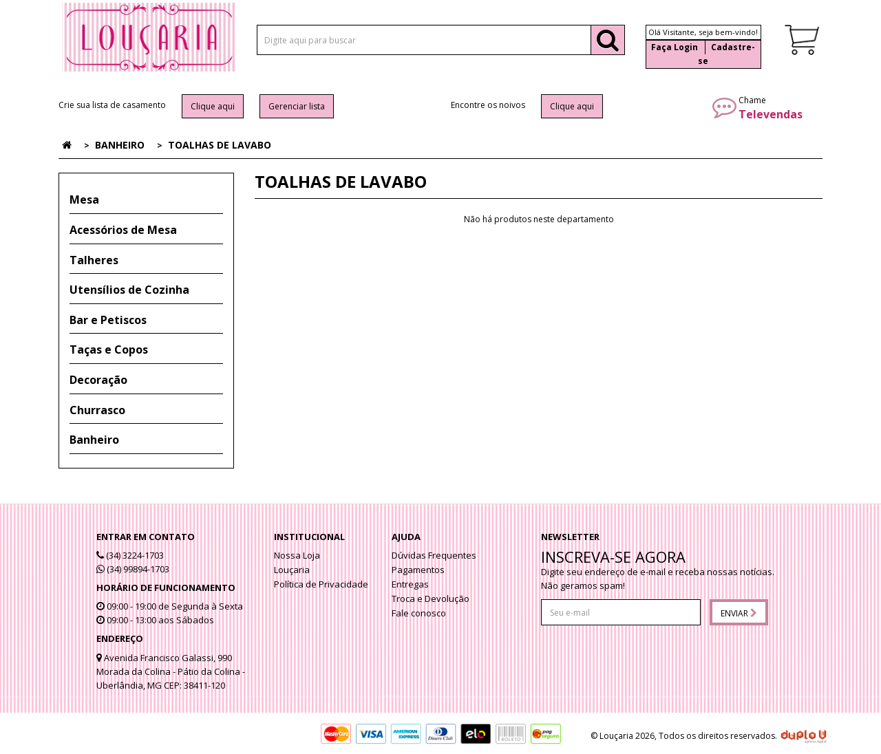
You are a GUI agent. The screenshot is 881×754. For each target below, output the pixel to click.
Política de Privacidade (321, 584)
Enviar (739, 613)
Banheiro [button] (94, 439)
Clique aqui (213, 106)
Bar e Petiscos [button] (108, 319)
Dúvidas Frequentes (434, 555)
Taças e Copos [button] (109, 349)
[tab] (146, 200)
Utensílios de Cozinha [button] (129, 289)
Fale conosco (419, 613)
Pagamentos (418, 569)
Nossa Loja (297, 555)
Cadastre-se (726, 54)
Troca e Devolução (430, 598)
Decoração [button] (98, 379)
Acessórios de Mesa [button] (123, 229)
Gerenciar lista (296, 106)
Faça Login (674, 47)
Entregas (410, 584)
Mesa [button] (84, 199)
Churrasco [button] (97, 410)
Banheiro (120, 144)
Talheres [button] (94, 260)
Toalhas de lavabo (219, 144)
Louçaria (292, 569)
